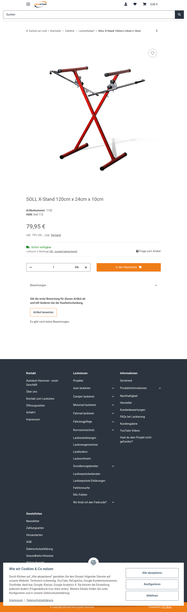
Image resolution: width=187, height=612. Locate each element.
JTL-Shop (166, 607)
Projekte (78, 380)
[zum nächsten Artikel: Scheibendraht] (157, 31)
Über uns (31, 391)
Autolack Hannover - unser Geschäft (42, 382)
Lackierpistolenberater (86, 473)
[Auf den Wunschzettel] (152, 53)
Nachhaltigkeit (129, 395)
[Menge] (53, 267)
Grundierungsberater (85, 466)
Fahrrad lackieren (83, 413)
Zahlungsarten (35, 528)
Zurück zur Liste (38, 30)
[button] (125, 4)
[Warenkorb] (150, 4)
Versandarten (34, 535)
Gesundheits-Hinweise (39, 555)
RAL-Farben (80, 494)
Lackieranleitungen (84, 437)
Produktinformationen (133, 388)
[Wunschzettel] (135, 4)
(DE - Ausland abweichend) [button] (63, 251)
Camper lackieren (83, 396)
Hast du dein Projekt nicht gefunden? (135, 439)
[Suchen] (89, 14)
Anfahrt (30, 412)
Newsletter (32, 521)
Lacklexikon (80, 451)
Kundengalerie (129, 423)
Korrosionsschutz (83, 430)
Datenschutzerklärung (40, 600)
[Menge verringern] (30, 267)
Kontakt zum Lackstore (40, 398)
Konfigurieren (151, 584)
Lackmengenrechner (85, 444)
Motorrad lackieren (84, 404)
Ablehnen (151, 595)
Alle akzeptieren (152, 572)
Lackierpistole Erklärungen (89, 480)
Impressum (16, 600)
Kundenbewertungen (132, 409)
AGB (28, 541)
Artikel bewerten (43, 312)
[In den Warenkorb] (29, 43)
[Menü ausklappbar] (28, 2)
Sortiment (126, 380)
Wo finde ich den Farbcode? (90, 502)
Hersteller (126, 402)
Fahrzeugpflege (82, 421)
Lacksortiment (82, 458)
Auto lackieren (82, 388)
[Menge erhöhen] (86, 267)
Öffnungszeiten (35, 405)
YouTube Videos (130, 430)
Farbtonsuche (81, 487)
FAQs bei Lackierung (132, 416)
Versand (56, 235)
